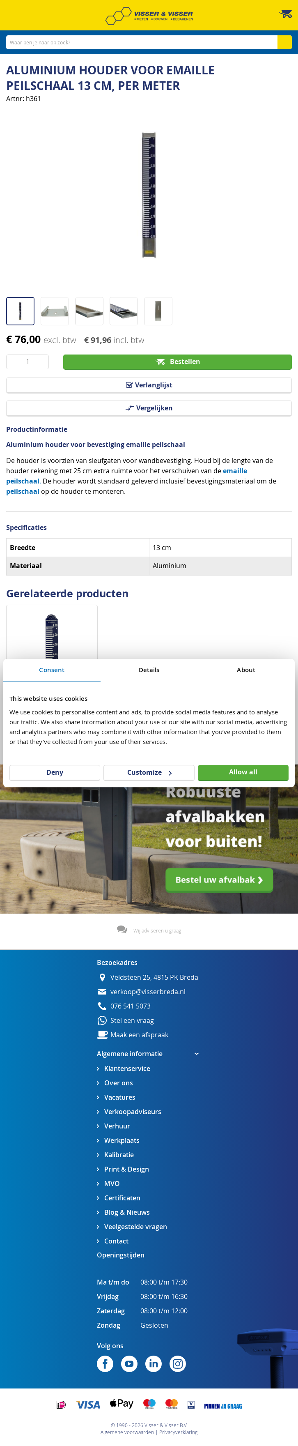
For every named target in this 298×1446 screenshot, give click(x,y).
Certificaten (122, 1198)
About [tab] (246, 669)
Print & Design (126, 1169)
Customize (149, 772)
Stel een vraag (132, 1020)
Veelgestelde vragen (135, 1227)
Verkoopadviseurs (132, 1112)
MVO (112, 1183)
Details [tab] (149, 669)
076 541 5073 (130, 1006)
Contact (116, 1241)
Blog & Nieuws (127, 1212)
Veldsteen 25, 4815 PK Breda (154, 977)
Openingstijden (120, 1254)
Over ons (118, 1083)
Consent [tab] (51, 669)
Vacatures (119, 1097)
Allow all (243, 771)
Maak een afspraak (139, 1035)
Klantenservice (127, 1068)
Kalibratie (119, 1155)
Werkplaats (122, 1140)
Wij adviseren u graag (157, 930)
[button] (23, 308)
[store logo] (149, 16)
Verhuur (117, 1126)
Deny (54, 772)
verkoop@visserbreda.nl (148, 992)
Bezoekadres (117, 962)
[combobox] (149, 42)
